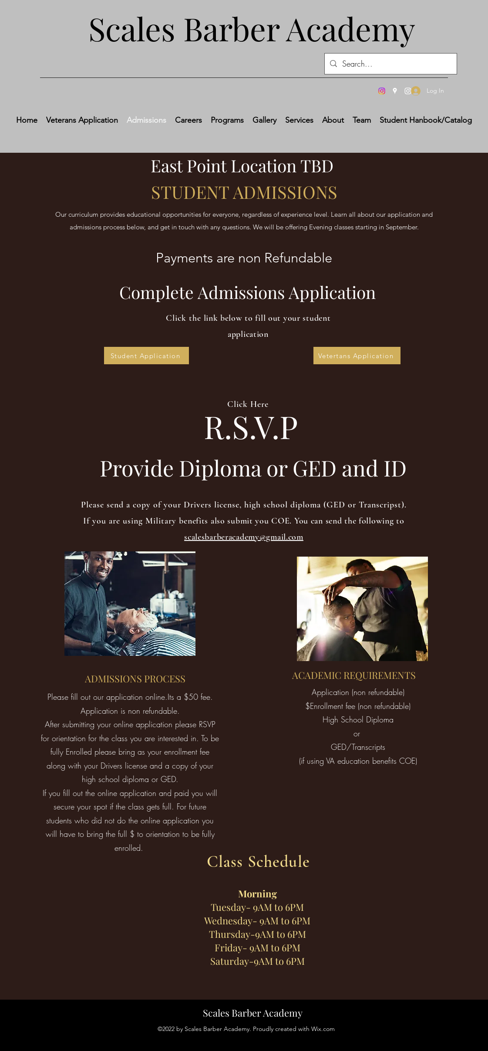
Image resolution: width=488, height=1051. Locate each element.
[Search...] (390, 64)
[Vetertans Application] (356, 355)
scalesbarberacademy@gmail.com (243, 537)
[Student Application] (146, 355)
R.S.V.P (251, 426)
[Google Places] (394, 91)
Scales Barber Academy (253, 1012)
